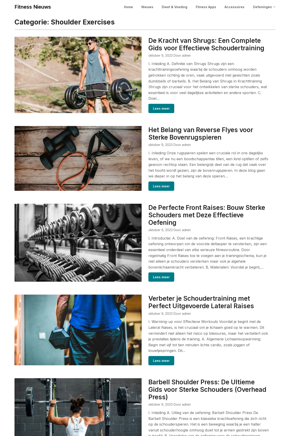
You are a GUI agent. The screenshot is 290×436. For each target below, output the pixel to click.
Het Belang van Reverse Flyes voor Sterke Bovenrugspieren (188, 122)
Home (128, 7)
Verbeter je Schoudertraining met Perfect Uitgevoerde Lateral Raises (188, 273)
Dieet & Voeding (174, 7)
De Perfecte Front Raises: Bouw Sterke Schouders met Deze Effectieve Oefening (188, 195)
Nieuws (147, 7)
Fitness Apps (206, 7)
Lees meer (138, 97)
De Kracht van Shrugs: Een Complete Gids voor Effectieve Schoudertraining (197, 44)
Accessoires (234, 7)
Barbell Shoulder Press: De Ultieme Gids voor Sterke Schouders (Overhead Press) (194, 352)
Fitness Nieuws (32, 7)
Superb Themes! (189, 429)
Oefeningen (262, 7)
